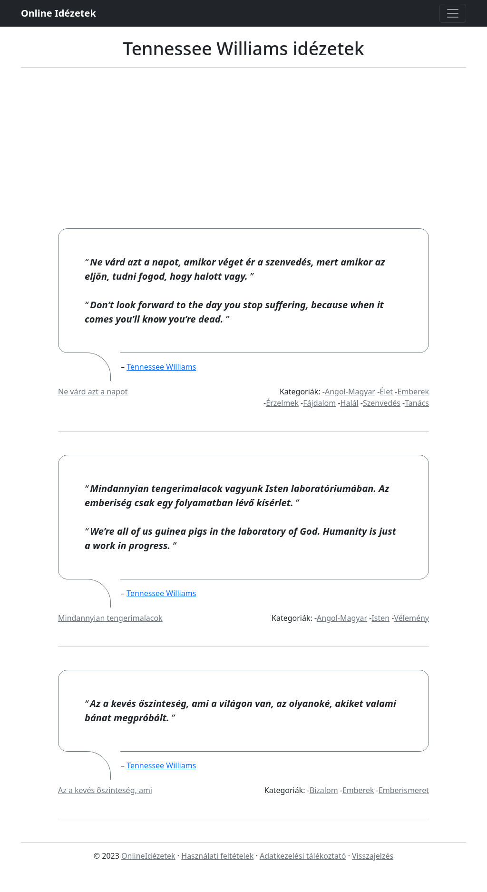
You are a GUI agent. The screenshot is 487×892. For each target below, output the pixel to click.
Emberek (413, 391)
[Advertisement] (243, 157)
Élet (386, 391)
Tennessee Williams (161, 367)
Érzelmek (282, 403)
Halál (350, 403)
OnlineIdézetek (148, 856)
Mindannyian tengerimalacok (110, 618)
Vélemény (411, 618)
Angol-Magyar (350, 391)
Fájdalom (319, 403)
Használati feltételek (217, 856)
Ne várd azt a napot (92, 391)
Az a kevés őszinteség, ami (105, 790)
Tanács (417, 403)
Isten (380, 618)
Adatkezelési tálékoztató (303, 856)
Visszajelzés (372, 856)
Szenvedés (381, 403)
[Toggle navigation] (452, 13)
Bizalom (324, 790)
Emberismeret (404, 790)
